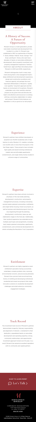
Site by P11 (29, 418)
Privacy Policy (23, 418)
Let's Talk (18, 383)
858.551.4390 (18, 411)
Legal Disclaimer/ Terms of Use (11, 418)
